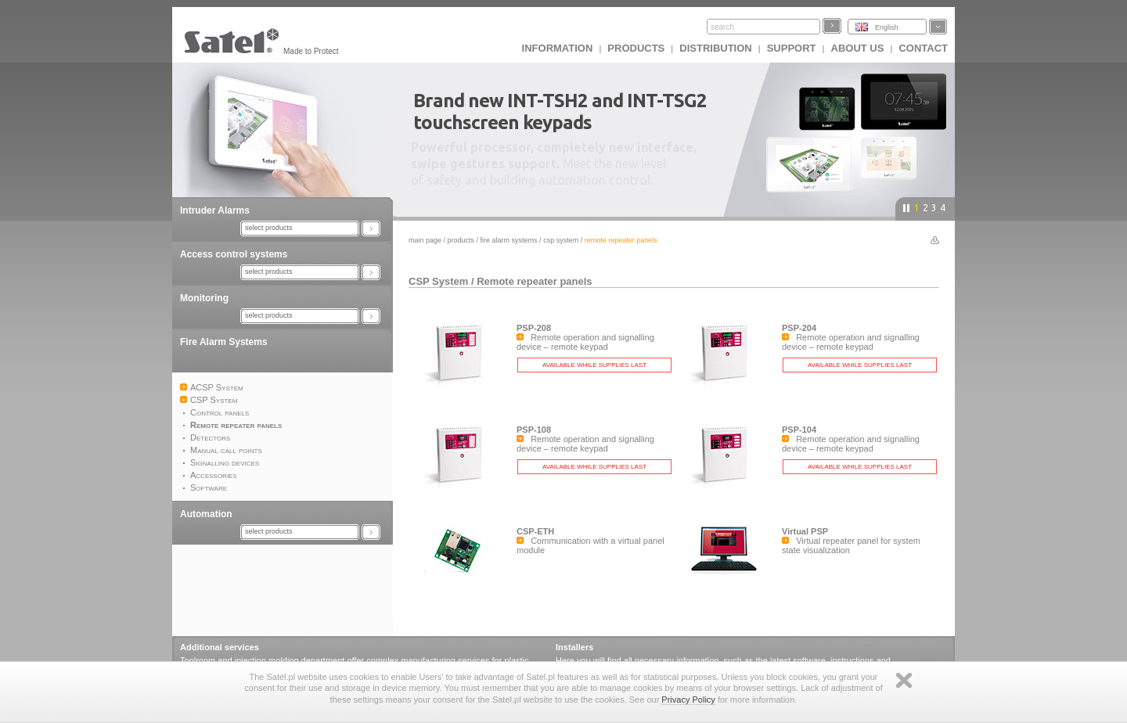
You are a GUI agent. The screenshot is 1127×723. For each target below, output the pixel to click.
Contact (923, 48)
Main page (425, 240)
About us (857, 48)
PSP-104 (799, 429)
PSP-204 (799, 328)
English (886, 27)
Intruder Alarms (215, 210)
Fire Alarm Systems (224, 341)
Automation (206, 514)
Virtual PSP (805, 531)
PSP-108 (534, 429)
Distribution (715, 48)
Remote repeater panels (534, 281)
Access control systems (233, 254)
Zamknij (904, 680)
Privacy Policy (688, 699)
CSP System (560, 240)
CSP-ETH (535, 531)
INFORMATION (557, 48)
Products (635, 48)
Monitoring (204, 298)
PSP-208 (534, 328)
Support (791, 48)
